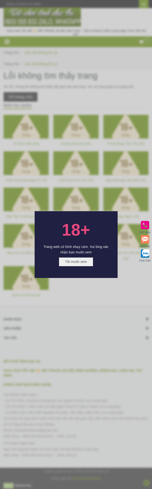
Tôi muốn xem (76, 262)
